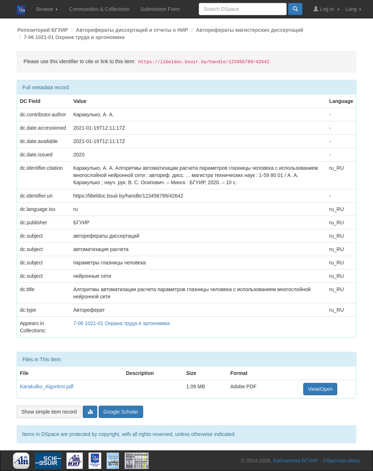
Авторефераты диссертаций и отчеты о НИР (132, 30)
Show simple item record (49, 412)
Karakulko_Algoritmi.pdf (46, 386)
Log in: (326, 9)
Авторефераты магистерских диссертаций (249, 30)
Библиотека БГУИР (295, 460)
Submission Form (160, 9)
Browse (46, 9)
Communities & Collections (99, 9)
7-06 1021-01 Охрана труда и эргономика (74, 37)
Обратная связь (341, 460)
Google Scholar (120, 412)
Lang (353, 9)
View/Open (320, 389)
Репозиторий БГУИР (42, 30)
